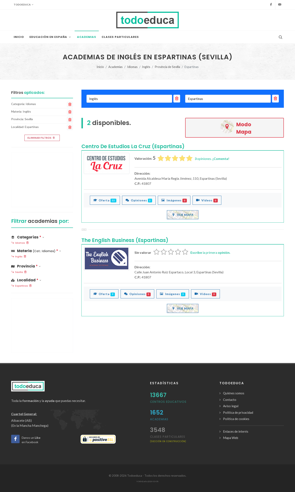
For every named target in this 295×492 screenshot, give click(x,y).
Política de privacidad (238, 412)
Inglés (146, 67)
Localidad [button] (26, 280)
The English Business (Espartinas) (124, 240)
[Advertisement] (42, 179)
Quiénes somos (233, 393)
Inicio (100, 67)
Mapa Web (230, 438)
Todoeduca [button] (23, 5)
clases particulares (168, 439)
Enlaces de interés (235, 431)
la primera (210, 252)
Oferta (104, 200)
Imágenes (174, 200)
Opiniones (139, 200)
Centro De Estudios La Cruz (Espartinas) (133, 146)
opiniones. (212, 159)
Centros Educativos (168, 402)
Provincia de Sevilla (167, 67)
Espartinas (21, 286)
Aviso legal (230, 406)
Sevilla (19, 272)
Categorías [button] (27, 237)
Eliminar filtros (42, 138)
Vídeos (207, 200)
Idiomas (132, 67)
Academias (115, 67)
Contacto (229, 400)
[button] (42, 250)
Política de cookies (236, 419)
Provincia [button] (26, 266)
